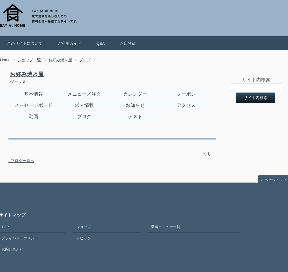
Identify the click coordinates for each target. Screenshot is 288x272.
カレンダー (135, 94)
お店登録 (128, 43)
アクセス (186, 105)
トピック (83, 238)
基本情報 (33, 94)
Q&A (100, 43)
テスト (135, 116)
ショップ (83, 227)
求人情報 (84, 105)
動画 (33, 116)
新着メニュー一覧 (165, 227)
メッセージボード (33, 105)
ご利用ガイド (69, 43)
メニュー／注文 (84, 94)
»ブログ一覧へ (21, 160)
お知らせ (135, 105)
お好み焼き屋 (27, 74)
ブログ (84, 116)
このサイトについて (24, 43)
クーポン (186, 94)
